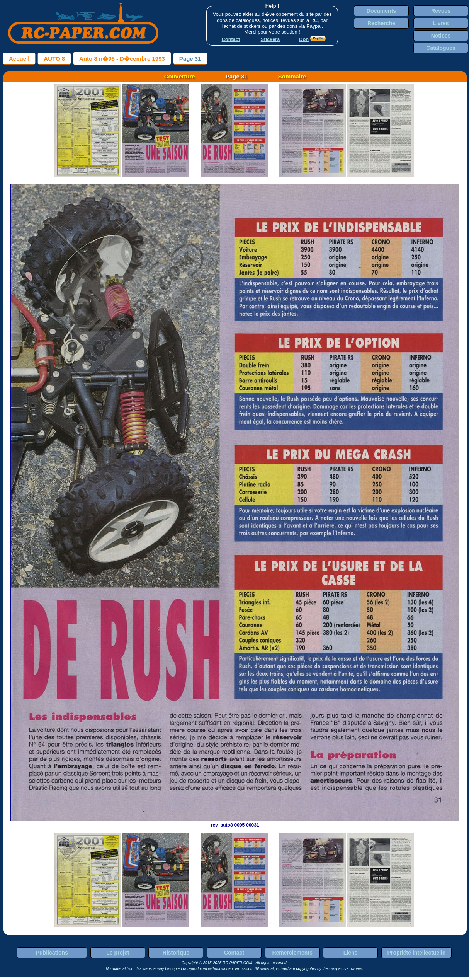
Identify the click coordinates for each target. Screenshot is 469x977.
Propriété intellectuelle (416, 953)
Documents (381, 11)
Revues (440, 11)
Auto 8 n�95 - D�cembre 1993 (122, 58)
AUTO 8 (54, 58)
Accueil (19, 58)
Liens (350, 953)
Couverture (179, 76)
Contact (234, 953)
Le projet (117, 953)
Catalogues (440, 48)
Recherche (381, 23)
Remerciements (292, 953)
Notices (441, 35)
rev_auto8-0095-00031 (234, 822)
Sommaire (292, 76)
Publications (52, 953)
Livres (441, 23)
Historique (176, 953)
